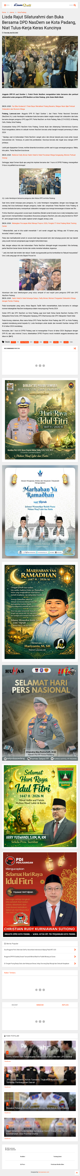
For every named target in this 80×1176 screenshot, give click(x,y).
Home (4, 12)
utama (12, 12)
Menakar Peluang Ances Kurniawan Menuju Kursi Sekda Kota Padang (37, 1108)
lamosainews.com (43, 1172)
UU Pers (22, 1164)
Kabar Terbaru (10, 973)
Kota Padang (22, 12)
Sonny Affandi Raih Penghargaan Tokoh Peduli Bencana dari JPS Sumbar (39, 1056)
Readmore (8, 1061)
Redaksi (22, 1156)
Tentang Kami (57, 1156)
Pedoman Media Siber (57, 1164)
